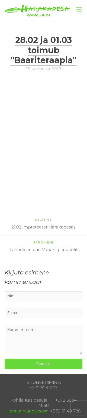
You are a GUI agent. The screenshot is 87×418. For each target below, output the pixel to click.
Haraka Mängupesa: (27, 411)
